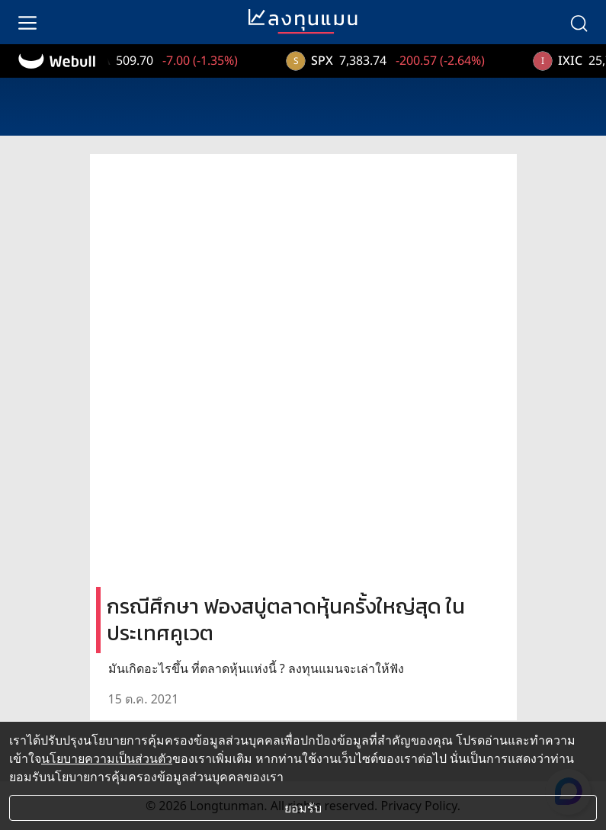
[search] (578, 22)
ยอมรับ (303, 808)
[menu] (27, 22)
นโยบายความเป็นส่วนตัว (106, 758)
